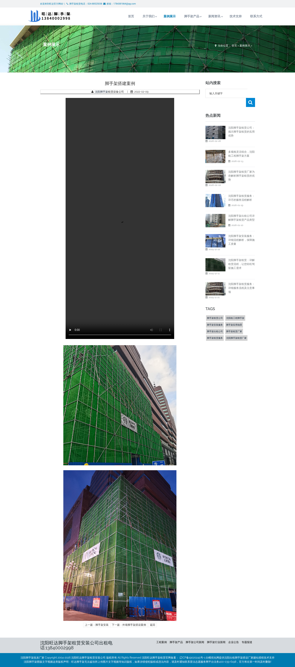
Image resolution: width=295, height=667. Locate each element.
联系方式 (243, 16)
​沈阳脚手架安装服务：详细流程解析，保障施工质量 (241, 230)
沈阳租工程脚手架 (235, 309)
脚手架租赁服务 (215, 329)
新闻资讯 (201, 16)
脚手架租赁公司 (215, 309)
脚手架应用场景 (234, 315)
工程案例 (161, 642)
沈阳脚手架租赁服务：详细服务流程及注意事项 (241, 278)
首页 (117, 16)
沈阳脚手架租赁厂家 (236, 329)
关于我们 (135, 16)
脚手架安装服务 (215, 315)
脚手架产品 (178, 16)
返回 (152, 625)
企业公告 (233, 642)
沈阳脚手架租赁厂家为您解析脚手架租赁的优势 (241, 166)
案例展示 (156, 16)
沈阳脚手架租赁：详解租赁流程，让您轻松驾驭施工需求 (241, 255)
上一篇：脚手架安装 (97, 625)
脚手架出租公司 (215, 322)
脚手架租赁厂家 (234, 322)
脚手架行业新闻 (216, 642)
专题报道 (247, 642)
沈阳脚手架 (101, 91)
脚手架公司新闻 (195, 642)
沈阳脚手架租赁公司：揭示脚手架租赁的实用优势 (241, 122)
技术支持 (223, 16)
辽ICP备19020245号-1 (192, 657)
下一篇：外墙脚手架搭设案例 (129, 625)
